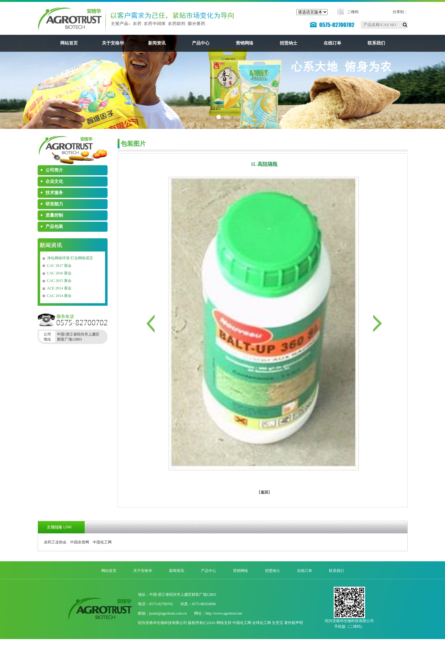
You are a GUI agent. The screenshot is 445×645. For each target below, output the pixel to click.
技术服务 (54, 192)
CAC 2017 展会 (59, 265)
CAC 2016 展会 (59, 273)
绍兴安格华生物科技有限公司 (162, 623)
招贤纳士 (288, 43)
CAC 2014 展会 (59, 295)
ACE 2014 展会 (59, 288)
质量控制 (54, 215)
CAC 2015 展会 (59, 280)
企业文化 (54, 181)
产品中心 (200, 43)
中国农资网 (79, 542)
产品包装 (54, 226)
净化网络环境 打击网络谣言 (70, 258)
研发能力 (54, 204)
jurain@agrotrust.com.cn (168, 613)
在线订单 (332, 43)
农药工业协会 (55, 542)
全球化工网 (261, 623)
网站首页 (69, 43)
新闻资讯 (157, 43)
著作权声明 (293, 623)
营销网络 (244, 43)
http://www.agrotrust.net (223, 613)
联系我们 (376, 43)
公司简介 (54, 170)
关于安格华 (113, 43)
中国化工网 (102, 542)
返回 (264, 492)
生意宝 (277, 623)
